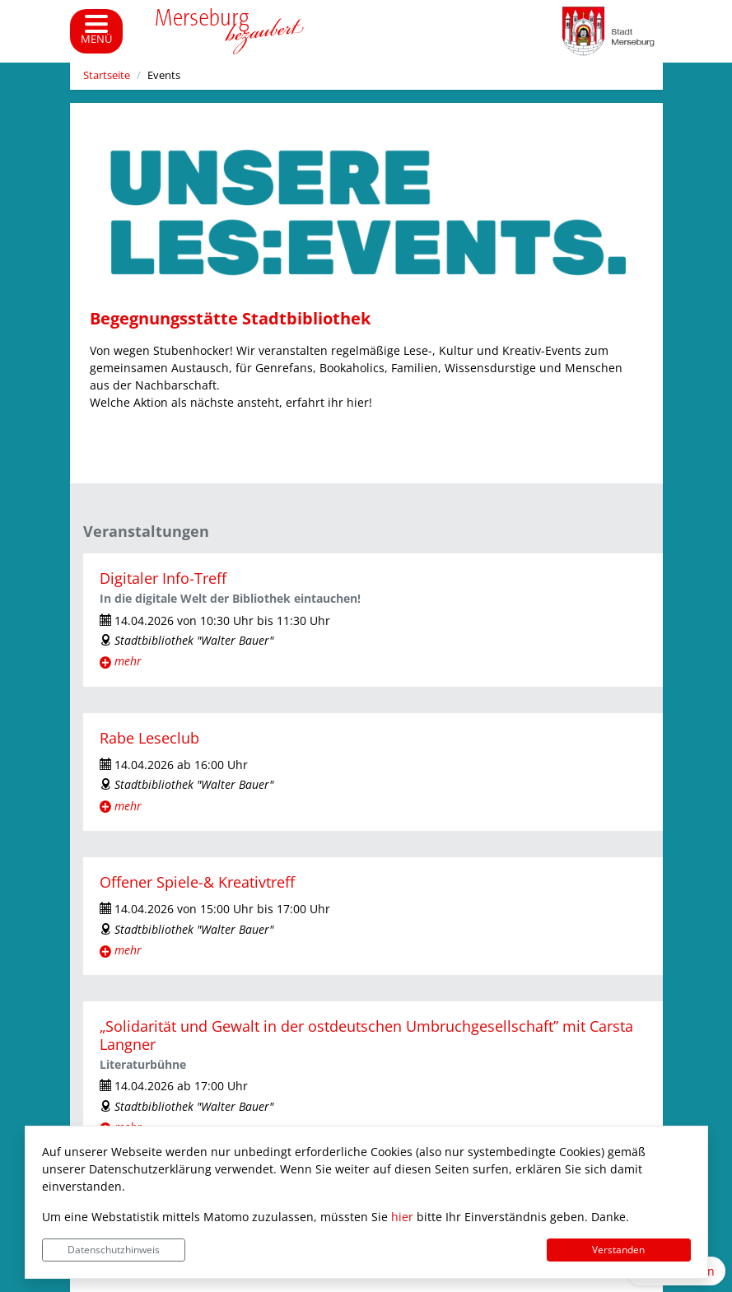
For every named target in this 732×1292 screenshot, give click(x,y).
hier (402, 1216)
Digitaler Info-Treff (163, 578)
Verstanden (618, 1250)
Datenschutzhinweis (114, 1250)
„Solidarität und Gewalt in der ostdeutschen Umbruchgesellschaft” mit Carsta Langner (366, 1034)
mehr (128, 661)
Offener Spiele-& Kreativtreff (197, 882)
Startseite (106, 75)
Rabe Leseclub (149, 738)
